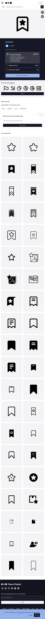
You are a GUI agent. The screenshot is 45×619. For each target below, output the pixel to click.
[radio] (22, 57)
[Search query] (22, 121)
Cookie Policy (20, 612)
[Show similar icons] (42, 16)
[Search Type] (3, 6)
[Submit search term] (42, 6)
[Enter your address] (22, 597)
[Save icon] (42, 12)
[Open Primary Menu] (2, 3)
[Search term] (23, 6)
